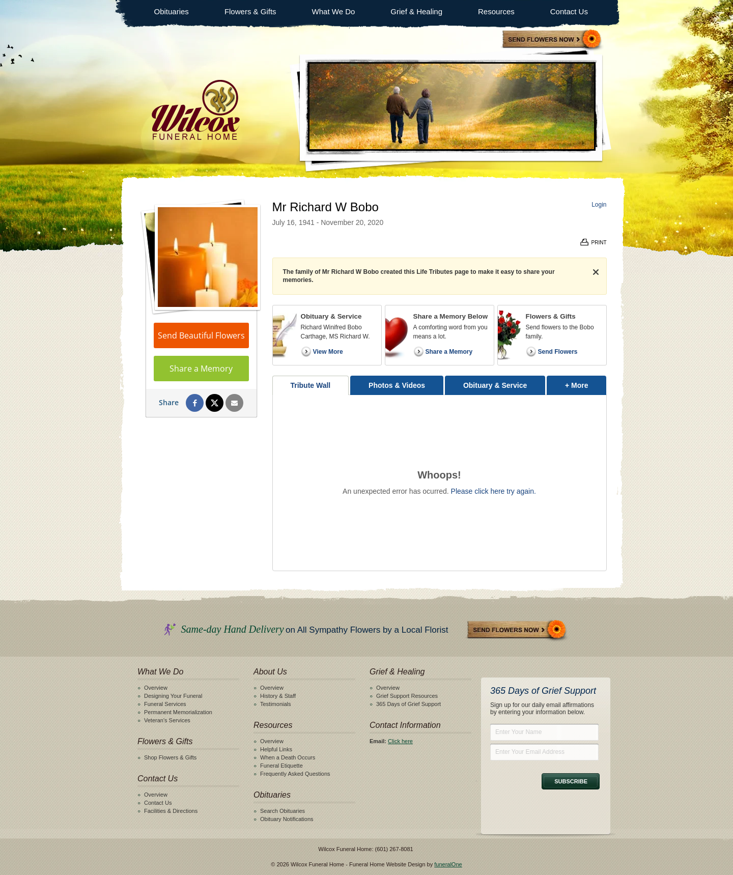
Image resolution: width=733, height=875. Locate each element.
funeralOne (448, 864)
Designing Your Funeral (173, 696)
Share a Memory (201, 368)
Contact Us (569, 11)
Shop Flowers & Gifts (170, 757)
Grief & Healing (416, 11)
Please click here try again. (493, 491)
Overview (155, 688)
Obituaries (171, 11)
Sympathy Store (552, 40)
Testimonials (275, 704)
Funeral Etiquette (281, 766)
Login (598, 204)
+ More (585, 382)
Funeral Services (165, 704)
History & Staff (278, 696)
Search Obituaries (282, 811)
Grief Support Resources (407, 696)
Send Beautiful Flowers (201, 335)
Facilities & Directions (171, 811)
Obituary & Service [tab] (495, 385)
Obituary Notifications (287, 819)
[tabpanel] (439, 482)
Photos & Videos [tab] (397, 385)
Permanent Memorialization (178, 712)
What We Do (333, 11)
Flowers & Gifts (250, 11)
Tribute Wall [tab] (310, 385)
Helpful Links (276, 749)
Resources (496, 11)
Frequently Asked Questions (295, 774)
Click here (400, 741)
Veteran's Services (167, 720)
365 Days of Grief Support (408, 704)
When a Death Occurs (287, 757)
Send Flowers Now (517, 630)
